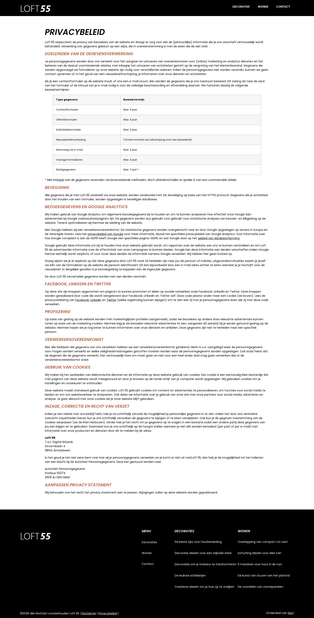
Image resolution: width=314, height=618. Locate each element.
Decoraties (241, 7)
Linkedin (95, 300)
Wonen (263, 7)
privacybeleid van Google (105, 234)
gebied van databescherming (219, 238)
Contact (283, 7)
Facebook (82, 300)
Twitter (111, 300)
